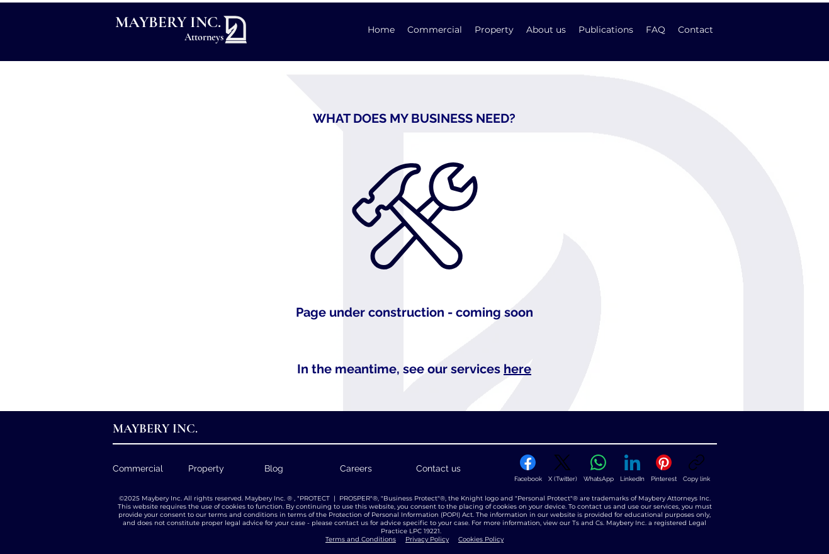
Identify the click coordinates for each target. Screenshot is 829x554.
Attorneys (203, 37)
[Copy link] (696, 468)
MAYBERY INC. (168, 22)
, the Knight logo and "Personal (496, 498)
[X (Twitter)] (562, 468)
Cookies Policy (481, 539)
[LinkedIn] (632, 468)
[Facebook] (528, 468)
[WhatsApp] (599, 468)
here (517, 368)
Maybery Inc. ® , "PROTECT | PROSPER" (308, 498)
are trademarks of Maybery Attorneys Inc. (644, 498)
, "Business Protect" (409, 498)
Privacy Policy (427, 539)
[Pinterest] (664, 468)
